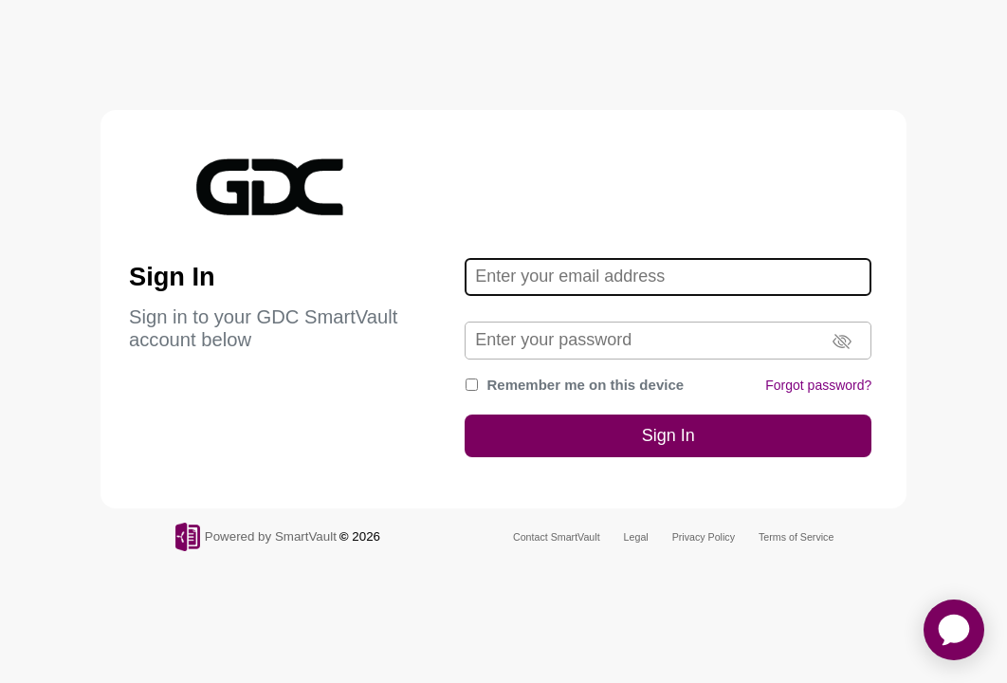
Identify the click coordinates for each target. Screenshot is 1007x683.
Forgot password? (818, 385)
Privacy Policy (703, 537)
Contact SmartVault (556, 537)
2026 (366, 536)
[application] (954, 630)
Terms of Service (796, 537)
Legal (636, 537)
